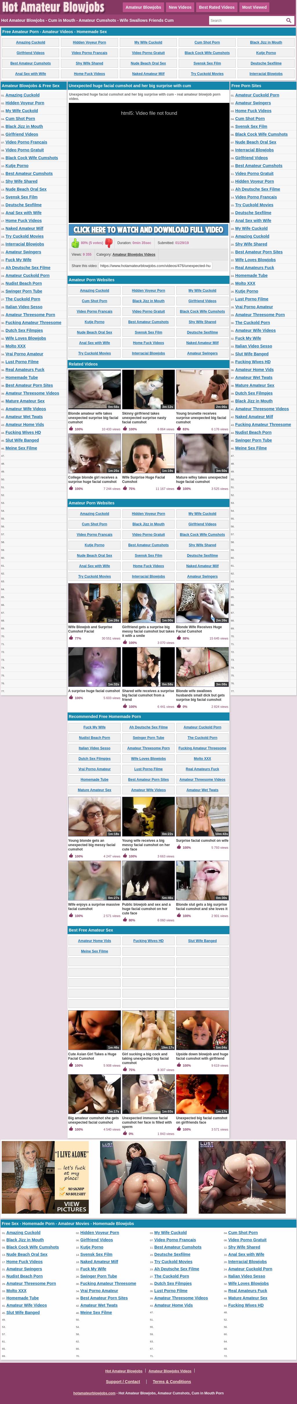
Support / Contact (123, 1381)
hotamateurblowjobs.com (94, 1393)
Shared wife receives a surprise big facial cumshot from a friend (148, 695)
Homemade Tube (22, 377)
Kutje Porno (266, 53)
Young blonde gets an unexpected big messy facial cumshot (91, 845)
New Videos (180, 7)
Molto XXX (16, 346)
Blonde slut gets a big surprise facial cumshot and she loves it (201, 906)
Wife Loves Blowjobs (26, 338)
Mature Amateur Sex (25, 401)
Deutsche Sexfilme (266, 63)
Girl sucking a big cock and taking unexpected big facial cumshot (145, 1058)
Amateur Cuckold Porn (28, 275)
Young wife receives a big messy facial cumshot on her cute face (146, 845)
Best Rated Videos (217, 7)
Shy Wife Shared (89, 63)
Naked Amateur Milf (148, 74)
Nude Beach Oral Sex (148, 63)
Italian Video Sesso (24, 307)
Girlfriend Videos (30, 53)
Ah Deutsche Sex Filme (28, 267)
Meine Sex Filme (21, 448)
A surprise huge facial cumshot (94, 691)
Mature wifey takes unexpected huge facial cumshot (201, 479)
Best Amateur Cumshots (30, 63)
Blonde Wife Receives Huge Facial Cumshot (199, 629)
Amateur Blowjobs (143, 7)
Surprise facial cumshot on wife (202, 841)
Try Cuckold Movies (207, 74)
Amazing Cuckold (30, 42)
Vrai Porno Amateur (24, 354)
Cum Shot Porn (207, 42)
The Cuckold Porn (23, 299)
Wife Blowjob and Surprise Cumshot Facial (90, 629)
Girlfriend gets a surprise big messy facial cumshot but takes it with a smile (148, 631)
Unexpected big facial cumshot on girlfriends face (201, 1120)
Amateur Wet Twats (24, 416)
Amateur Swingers (23, 252)
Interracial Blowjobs (265, 74)
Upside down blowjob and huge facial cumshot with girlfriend (202, 1056)
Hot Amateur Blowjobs (123, 1371)
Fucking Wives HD (23, 432)
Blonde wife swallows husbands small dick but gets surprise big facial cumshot (200, 695)
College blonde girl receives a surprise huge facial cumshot (92, 479)
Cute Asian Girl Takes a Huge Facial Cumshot (92, 1056)
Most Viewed (254, 7)
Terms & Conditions (172, 1381)
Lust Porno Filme (22, 361)
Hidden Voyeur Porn (89, 42)
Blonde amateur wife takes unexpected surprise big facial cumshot (93, 417)
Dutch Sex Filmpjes (24, 330)
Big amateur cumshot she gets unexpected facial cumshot (93, 1120)
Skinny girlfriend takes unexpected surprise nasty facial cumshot (144, 417)
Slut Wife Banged (22, 440)
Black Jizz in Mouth (266, 42)
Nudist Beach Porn (24, 283)
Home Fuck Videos (89, 74)
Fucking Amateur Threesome (33, 322)
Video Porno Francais (89, 53)
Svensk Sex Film (207, 63)
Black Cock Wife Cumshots (207, 53)
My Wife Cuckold (148, 42)
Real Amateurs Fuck (25, 369)
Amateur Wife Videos (26, 408)
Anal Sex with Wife (30, 74)
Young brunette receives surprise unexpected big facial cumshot (201, 417)
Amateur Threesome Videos (32, 393)
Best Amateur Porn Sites (29, 385)
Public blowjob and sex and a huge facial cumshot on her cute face (146, 908)
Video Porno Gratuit (148, 53)
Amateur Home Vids (25, 424)
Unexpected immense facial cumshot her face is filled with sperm (147, 1122)
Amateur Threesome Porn (30, 314)
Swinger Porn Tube (24, 291)
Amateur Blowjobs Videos (134, 254)
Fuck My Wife (18, 259)
